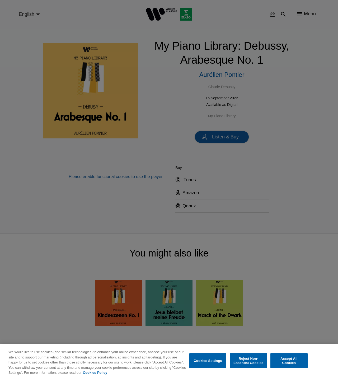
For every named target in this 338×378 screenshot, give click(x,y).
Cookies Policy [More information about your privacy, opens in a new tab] (95, 373)
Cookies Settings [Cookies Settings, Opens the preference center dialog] (208, 361)
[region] (169, 361)
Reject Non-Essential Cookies (248, 361)
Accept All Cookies (288, 361)
